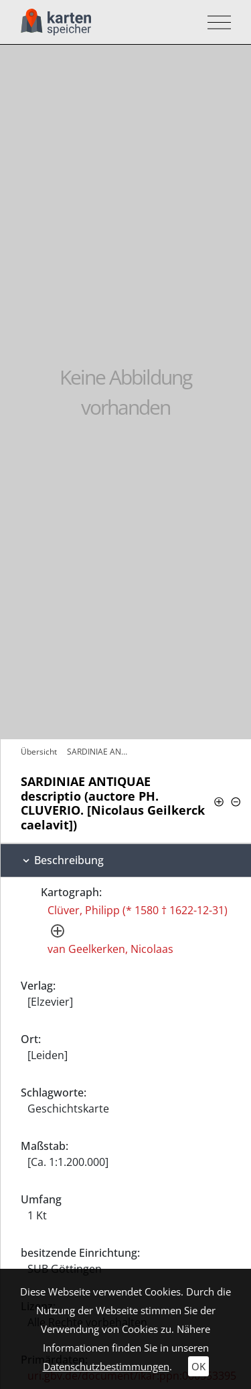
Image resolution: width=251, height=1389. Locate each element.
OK (198, 1366)
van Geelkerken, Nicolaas (110, 949)
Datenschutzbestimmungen (106, 1366)
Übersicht (39, 751)
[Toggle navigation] (215, 22)
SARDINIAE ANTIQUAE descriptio (101, 751)
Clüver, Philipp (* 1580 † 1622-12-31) (138, 910)
